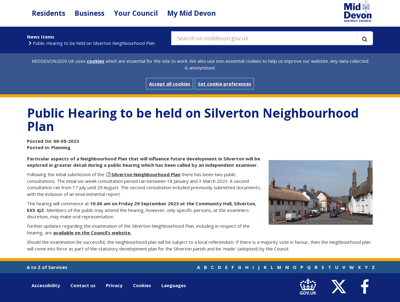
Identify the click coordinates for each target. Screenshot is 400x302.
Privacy (114, 285)
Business (89, 13)
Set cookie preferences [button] (224, 84)
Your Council (136, 13)
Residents (48, 13)
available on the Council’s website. (92, 233)
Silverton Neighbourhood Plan (145, 174)
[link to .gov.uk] (309, 286)
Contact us (83, 285)
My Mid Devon (191, 13)
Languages (173, 285)
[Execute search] (364, 38)
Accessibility (46, 285)
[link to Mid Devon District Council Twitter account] (340, 286)
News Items (40, 37)
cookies (95, 61)
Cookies (142, 285)
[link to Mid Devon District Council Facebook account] (364, 287)
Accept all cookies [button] (169, 84)
